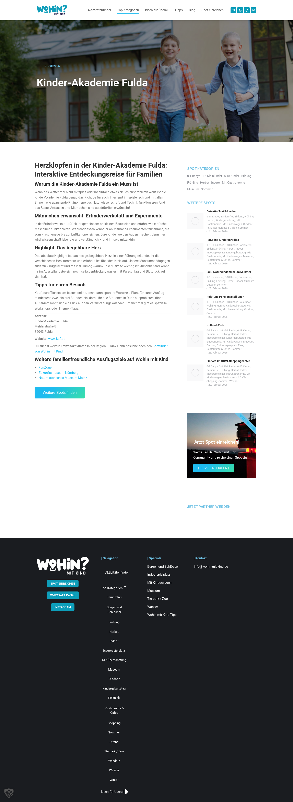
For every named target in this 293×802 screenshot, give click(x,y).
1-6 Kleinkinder (215, 245)
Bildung (239, 216)
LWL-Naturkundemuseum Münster (229, 272)
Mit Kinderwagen (232, 224)
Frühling (249, 216)
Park (209, 227)
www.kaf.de (56, 339)
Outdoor (247, 224)
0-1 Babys (212, 330)
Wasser (233, 381)
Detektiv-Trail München (222, 211)
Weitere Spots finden (60, 393)
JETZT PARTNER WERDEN (209, 506)
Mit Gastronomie (235, 373)
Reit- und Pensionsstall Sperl (225, 296)
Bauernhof (245, 301)
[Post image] (195, 221)
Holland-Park (215, 325)
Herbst (210, 220)
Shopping (212, 381)
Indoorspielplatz (216, 252)
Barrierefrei (227, 216)
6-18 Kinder (213, 216)
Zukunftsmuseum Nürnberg (58, 373)
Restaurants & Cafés (225, 227)
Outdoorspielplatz (227, 345)
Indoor (239, 248)
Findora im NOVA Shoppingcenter (228, 361)
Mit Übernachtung (233, 309)
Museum (248, 256)
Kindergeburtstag (225, 220)
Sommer (243, 227)
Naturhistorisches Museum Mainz (63, 378)
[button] (9, 793)
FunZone (45, 367)
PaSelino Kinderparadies (223, 239)
